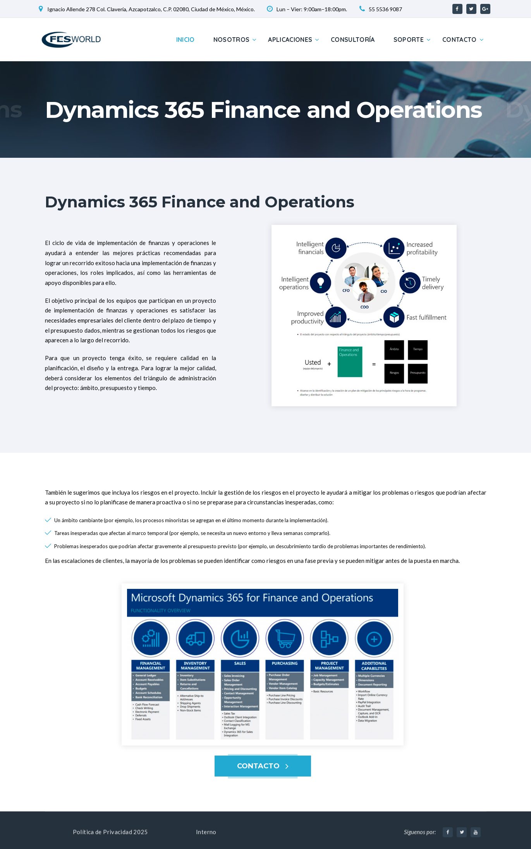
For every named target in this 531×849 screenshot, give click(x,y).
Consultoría (353, 39)
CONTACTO (258, 766)
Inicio (185, 39)
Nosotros (231, 39)
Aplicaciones (290, 39)
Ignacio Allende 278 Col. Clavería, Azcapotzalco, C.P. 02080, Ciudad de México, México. (151, 9)
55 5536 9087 (385, 9)
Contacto (459, 39)
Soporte (409, 39)
